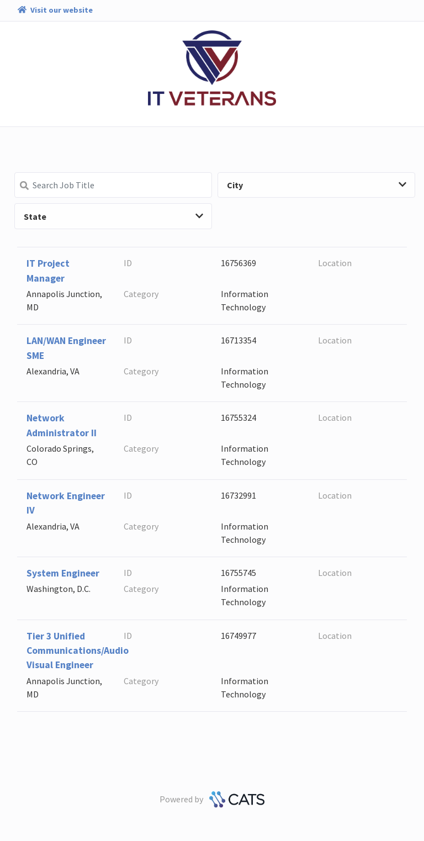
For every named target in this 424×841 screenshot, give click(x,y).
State (113, 216)
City (316, 185)
